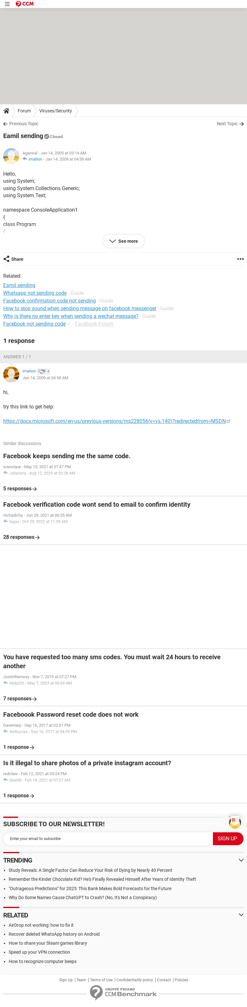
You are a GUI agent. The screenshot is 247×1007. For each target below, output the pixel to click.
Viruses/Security (55, 110)
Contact (164, 980)
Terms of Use (101, 980)
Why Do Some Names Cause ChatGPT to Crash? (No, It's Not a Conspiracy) (83, 897)
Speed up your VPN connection (39, 952)
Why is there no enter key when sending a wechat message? (71, 316)
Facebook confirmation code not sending (49, 301)
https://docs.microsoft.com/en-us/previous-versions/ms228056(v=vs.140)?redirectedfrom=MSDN (114, 421)
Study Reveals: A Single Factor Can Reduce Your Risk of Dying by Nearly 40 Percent (90, 870)
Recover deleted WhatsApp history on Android (54, 934)
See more (127, 241)
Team (81, 980)
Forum (24, 110)
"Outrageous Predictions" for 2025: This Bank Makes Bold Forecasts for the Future (90, 888)
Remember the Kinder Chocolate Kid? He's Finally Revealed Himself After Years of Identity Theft (102, 879)
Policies (181, 980)
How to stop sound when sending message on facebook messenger (79, 308)
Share (17, 259)
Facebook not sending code (34, 324)
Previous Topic (23, 123)
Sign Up (66, 980)
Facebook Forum (94, 324)
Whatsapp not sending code (35, 293)
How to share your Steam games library (48, 943)
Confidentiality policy (134, 980)
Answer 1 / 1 (17, 356)
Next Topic (227, 123)
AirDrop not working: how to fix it (41, 925)
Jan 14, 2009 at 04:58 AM (68, 159)
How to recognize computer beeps (43, 961)
